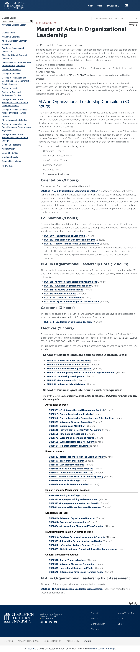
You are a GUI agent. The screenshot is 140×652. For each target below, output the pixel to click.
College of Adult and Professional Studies (11, 94)
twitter (50, 622)
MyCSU (121, 618)
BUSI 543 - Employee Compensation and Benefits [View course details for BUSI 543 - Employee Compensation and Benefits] (74, 503)
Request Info (112, 6)
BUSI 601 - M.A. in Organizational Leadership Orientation (69, 191)
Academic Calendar (11, 37)
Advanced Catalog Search (14, 25)
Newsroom (96, 618)
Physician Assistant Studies (14, 120)
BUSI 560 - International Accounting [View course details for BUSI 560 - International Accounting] (67, 433)
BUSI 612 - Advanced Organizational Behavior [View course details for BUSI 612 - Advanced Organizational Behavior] (67, 285)
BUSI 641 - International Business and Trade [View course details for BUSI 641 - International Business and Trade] (71, 472)
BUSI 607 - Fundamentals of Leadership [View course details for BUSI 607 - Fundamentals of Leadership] (64, 235)
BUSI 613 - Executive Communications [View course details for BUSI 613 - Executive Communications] (63, 289)
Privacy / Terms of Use (28, 641)
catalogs (32, 648)
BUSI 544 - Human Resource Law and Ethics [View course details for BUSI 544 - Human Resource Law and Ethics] (69, 360)
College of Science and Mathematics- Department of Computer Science (15, 102)
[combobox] (115, 18)
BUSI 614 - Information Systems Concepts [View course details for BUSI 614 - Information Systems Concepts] (68, 364)
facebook (46, 622)
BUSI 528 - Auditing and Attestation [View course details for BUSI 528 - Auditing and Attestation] (67, 426)
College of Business (11, 74)
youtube (60, 622)
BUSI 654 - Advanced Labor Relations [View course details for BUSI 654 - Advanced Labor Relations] (66, 384)
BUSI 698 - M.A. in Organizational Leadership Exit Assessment (72, 589)
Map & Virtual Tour (126, 613)
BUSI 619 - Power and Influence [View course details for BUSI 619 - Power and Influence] (60, 293)
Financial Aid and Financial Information (14, 57)
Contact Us (96, 613)
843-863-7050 (48, 618)
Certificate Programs (11, 145)
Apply (90, 6)
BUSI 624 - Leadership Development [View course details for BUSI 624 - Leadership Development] (63, 297)
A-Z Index (8, 641)
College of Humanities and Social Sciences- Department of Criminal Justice (16, 81)
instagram (41, 622)
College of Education (11, 70)
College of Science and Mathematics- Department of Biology (15, 137)
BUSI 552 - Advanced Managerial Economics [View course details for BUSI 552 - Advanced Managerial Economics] (71, 564)
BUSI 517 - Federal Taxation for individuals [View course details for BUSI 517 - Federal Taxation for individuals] (70, 414)
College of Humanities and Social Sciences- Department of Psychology (16, 127)
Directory (95, 629)
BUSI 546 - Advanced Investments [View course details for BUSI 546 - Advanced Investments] (66, 464)
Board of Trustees (10, 153)
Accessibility (73, 641)
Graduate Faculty (10, 157)
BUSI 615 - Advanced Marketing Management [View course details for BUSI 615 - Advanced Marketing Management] (69, 368)
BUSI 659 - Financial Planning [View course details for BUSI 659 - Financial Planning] (64, 480)
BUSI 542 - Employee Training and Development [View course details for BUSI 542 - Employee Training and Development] (73, 499)
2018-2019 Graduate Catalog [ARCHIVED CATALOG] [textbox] (109, 19)
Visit (99, 6)
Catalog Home (8, 33)
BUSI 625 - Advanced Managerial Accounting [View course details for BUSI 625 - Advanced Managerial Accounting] (72, 441)
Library (121, 623)
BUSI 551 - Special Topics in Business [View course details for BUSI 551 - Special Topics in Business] (67, 560)
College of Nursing (10, 88)
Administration (8, 149)
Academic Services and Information (13, 49)
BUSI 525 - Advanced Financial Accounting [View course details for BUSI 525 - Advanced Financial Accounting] (70, 422)
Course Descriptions (11, 161)
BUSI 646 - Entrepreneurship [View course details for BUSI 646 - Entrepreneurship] (61, 380)
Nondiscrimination (53, 641)
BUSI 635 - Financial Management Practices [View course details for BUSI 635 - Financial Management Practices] (71, 468)
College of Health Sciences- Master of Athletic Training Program (15, 113)
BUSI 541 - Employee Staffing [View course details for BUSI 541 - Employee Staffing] (64, 495)
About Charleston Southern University (14, 42)
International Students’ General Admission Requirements (16, 64)
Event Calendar (98, 623)
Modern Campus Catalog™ (102, 648)
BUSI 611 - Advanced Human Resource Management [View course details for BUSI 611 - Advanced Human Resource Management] (70, 281)
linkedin (55, 622)
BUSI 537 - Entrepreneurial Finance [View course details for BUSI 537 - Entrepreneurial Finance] (66, 460)
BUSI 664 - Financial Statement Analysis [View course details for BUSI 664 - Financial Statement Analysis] (69, 445)
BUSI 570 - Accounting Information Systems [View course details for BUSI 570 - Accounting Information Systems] (71, 437)
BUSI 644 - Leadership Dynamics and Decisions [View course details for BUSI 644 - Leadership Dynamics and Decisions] (68, 322)
